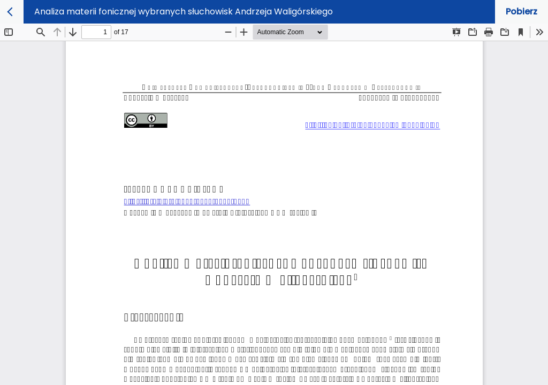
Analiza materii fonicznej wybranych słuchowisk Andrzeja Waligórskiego (183, 11)
